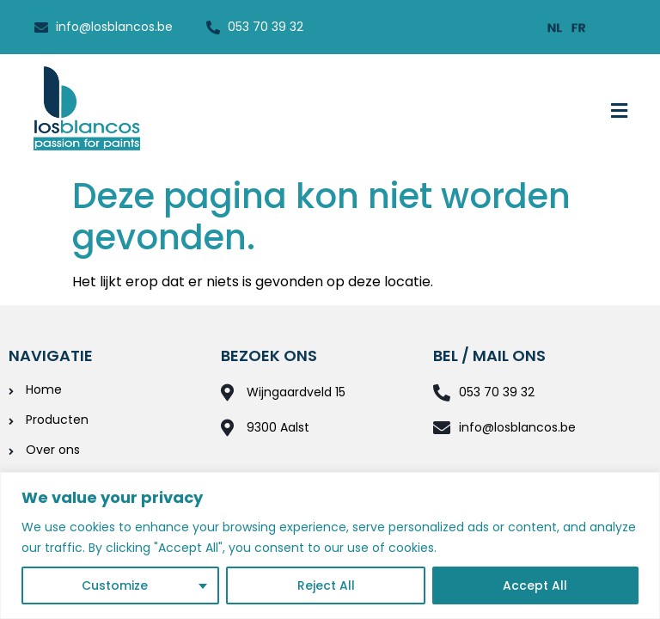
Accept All (536, 585)
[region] (330, 545)
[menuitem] (555, 27)
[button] (619, 111)
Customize (115, 585)
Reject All (326, 585)
